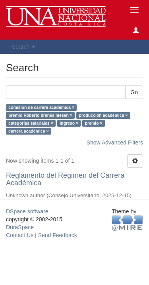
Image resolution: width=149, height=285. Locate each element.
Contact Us (19, 235)
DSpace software (27, 211)
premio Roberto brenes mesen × (40, 115)
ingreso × (69, 123)
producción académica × (103, 115)
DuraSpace (20, 227)
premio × (94, 123)
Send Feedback (57, 235)
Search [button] (23, 47)
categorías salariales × (30, 123)
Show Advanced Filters (115, 142)
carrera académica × (28, 131)
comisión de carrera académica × (41, 107)
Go (134, 92)
